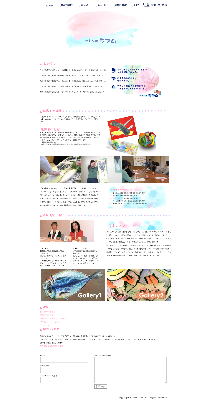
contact (120, 5)
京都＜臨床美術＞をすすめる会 (53, 318)
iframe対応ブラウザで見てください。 (76, 81)
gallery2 (101, 5)
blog (135, 5)
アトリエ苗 (45, 325)
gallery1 (83, 5)
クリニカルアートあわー (50, 322)
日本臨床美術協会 (47, 142)
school (66, 5)
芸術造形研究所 (78, 144)
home (50, 5)
